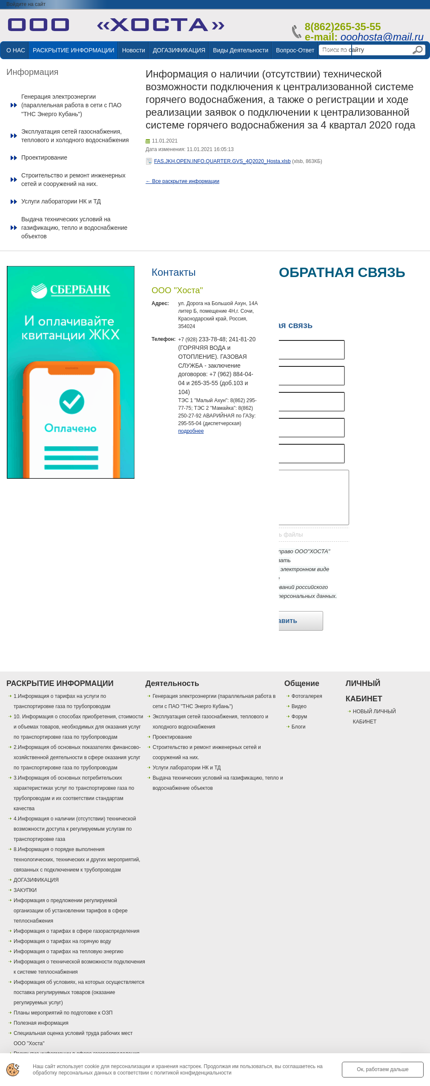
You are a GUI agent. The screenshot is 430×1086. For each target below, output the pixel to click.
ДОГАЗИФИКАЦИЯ (179, 50)
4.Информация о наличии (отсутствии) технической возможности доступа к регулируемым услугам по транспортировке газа (75, 829)
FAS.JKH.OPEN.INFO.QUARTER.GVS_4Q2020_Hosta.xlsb (222, 161)
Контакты (174, 272)
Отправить (279, 620)
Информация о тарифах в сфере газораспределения (76, 931)
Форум (299, 717)
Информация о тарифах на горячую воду (62, 941)
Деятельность (172, 683)
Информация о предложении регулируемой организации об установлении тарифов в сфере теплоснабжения (71, 910)
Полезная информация (41, 1023)
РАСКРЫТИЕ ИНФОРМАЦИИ (74, 50)
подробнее (191, 431)
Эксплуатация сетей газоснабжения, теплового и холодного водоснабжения (75, 135)
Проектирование (44, 157)
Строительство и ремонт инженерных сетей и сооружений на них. (73, 179)
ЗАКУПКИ (25, 890)
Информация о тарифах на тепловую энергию (68, 952)
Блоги (299, 727)
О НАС (15, 50)
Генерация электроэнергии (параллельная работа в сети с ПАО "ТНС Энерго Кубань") (71, 105)
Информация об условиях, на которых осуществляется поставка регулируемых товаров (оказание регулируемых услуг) (79, 992)
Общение (335, 50)
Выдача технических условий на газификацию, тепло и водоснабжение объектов (74, 228)
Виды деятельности (240, 50)
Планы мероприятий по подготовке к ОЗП (63, 1013)
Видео (299, 706)
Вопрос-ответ (295, 50)
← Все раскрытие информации (182, 181)
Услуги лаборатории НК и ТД (61, 201)
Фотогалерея (307, 696)
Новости (133, 50)
